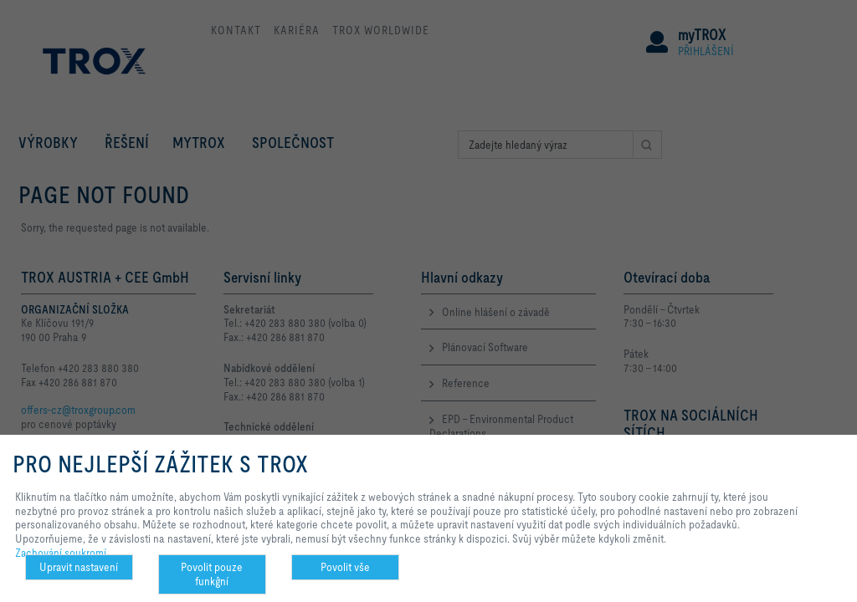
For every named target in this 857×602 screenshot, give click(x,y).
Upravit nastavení (78, 567)
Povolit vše (345, 567)
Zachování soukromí (60, 552)
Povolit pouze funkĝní (212, 574)
